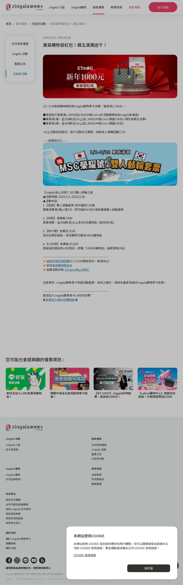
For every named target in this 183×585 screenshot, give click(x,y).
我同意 (148, 568)
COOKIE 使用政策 (85, 555)
